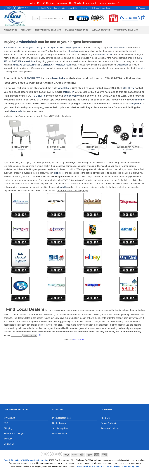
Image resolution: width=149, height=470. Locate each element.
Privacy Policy (83, 466)
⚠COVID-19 (24, 7)
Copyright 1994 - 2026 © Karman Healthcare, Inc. (26, 460)
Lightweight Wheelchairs (49, 30)
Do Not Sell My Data (130, 466)
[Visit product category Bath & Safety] (20, 138)
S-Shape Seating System (102, 8)
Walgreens (135, 103)
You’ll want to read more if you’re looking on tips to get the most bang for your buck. (43, 47)
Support (85, 8)
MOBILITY (33, 78)
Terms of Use (113, 466)
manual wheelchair (118, 47)
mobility (140, 99)
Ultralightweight (102, 30)
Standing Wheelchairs (77, 30)
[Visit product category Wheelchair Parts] (128, 138)
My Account (9, 418)
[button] (143, 18)
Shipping (8, 428)
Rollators (27, 30)
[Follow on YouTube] (19, 8)
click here (59, 173)
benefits (141, 68)
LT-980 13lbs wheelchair (23, 61)
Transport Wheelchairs (127, 30)
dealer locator (72, 95)
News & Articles (59, 433)
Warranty (8, 439)
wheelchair (28, 42)
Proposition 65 (98, 466)
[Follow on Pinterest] (14, 8)
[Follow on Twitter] (52, 454)
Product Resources (61, 418)
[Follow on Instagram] (10, 8)
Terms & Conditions (110, 428)
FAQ (6, 423)
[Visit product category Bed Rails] (92, 138)
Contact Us (9, 444)
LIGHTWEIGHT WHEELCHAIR (56, 65)
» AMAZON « (73, 8)
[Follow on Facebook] (6, 8)
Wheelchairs (11, 30)
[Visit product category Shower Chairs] (56, 138)
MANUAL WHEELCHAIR (25, 65)
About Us (105, 418)
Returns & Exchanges (14, 433)
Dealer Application (109, 423)
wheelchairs (122, 65)
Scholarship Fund (44, 8)
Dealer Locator (59, 8)
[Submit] (71, 18)
